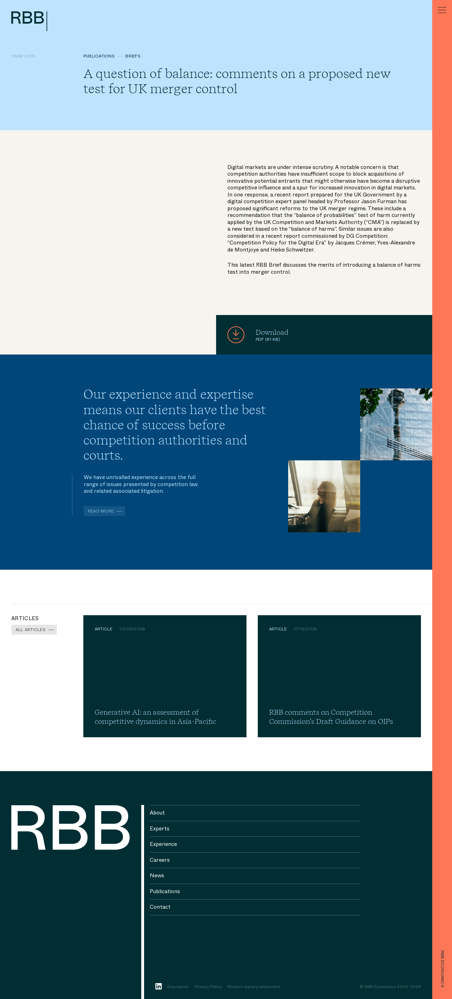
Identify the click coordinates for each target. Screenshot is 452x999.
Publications (99, 56)
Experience (163, 844)
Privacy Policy (208, 987)
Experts (160, 828)
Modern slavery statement (253, 987)
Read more (101, 511)
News (157, 875)
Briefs (132, 56)
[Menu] (442, 10)
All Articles (31, 629)
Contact (160, 907)
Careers (160, 860)
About (157, 813)
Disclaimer (178, 987)
